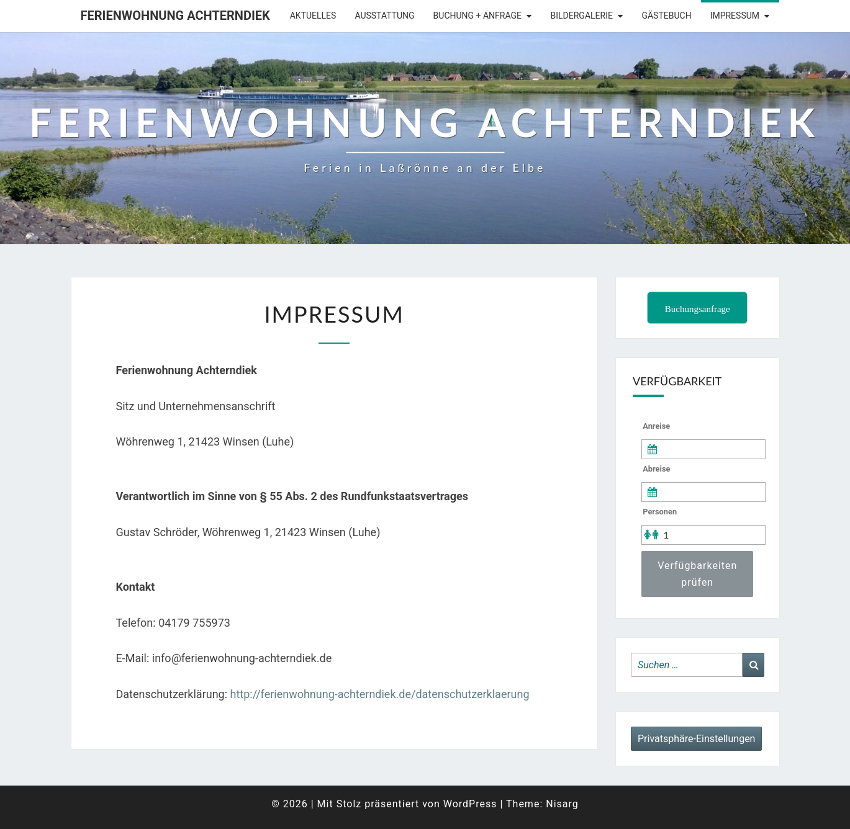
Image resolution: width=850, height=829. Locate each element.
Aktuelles (313, 15)
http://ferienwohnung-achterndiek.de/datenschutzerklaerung (380, 694)
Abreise (656, 468)
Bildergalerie (582, 15)
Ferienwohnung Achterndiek (175, 15)
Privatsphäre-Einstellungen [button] (696, 739)
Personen (660, 511)
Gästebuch (666, 15)
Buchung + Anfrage (477, 15)
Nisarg (562, 804)
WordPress (470, 804)
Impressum (734, 15)
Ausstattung (384, 15)
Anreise (656, 426)
